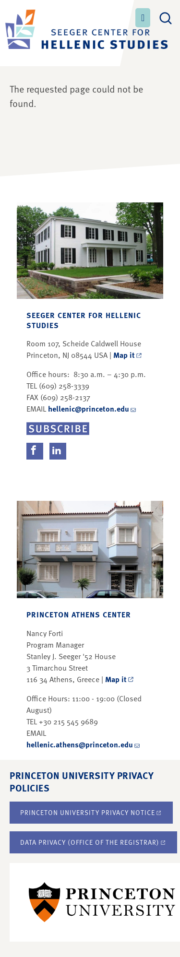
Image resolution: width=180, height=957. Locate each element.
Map (128, 355)
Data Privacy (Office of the (93, 842)
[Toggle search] (166, 17)
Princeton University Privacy (91, 812)
